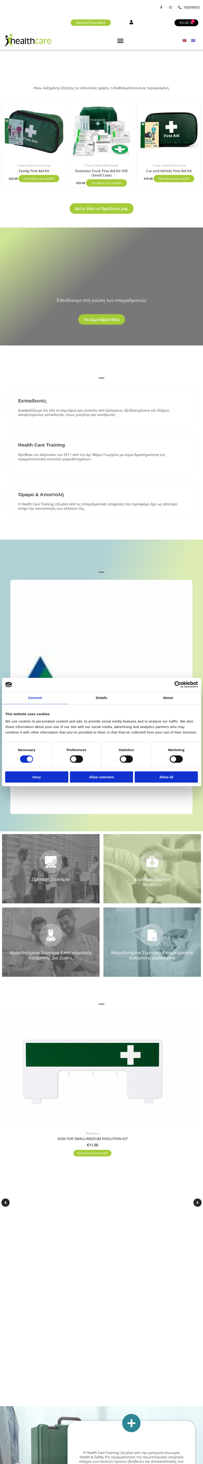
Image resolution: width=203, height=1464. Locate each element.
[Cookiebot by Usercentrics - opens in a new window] (178, 684)
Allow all (166, 777)
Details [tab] (101, 698)
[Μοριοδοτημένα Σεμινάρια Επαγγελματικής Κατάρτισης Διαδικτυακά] (152, 935)
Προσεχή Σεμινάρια (50, 879)
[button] (120, 41)
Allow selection (101, 777)
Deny (36, 777)
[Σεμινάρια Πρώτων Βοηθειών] (152, 861)
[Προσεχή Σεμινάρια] (50, 861)
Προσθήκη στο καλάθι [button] (39, 179)
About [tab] (168, 698)
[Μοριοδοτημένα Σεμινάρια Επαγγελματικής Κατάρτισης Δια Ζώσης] (50, 935)
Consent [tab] (35, 698)
